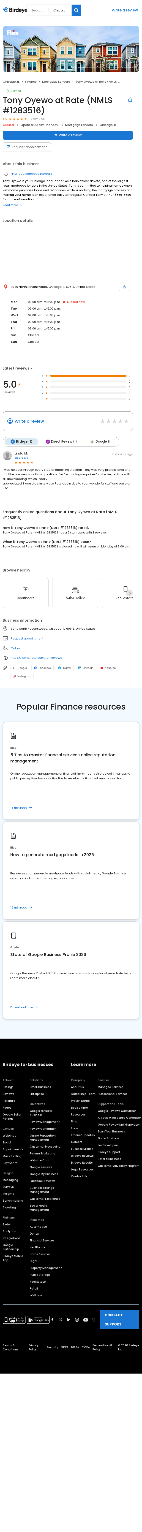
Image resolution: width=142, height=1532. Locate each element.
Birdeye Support (109, 1152)
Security (52, 1347)
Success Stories (82, 1149)
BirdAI (7, 1224)
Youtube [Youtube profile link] (108, 668)
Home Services (40, 1254)
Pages (7, 1108)
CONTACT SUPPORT (114, 1320)
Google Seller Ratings (12, 1117)
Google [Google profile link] (20, 668)
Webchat (9, 1135)
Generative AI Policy (102, 1347)
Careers (76, 1142)
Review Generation (43, 1129)
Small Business (40, 1087)
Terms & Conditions (11, 1347)
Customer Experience (45, 1199)
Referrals (9, 1101)
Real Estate (38, 1282)
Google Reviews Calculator (117, 1111)
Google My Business (44, 1174)
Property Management (46, 1268)
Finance (31, 81)
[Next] (129, 593)
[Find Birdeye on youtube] (85, 1319)
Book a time (79, 1108)
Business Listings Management (42, 1190)
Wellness (36, 1295)
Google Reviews (41, 1167)
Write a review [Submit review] (68, 135)
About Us (77, 1087)
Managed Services (110, 1087)
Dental (34, 1233)
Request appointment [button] (27, 638)
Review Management (45, 1122)
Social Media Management (39, 1208)
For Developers (108, 1145)
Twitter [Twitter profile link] (64, 668)
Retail (34, 1288)
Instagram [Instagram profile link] (22, 676)
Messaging (10, 1180)
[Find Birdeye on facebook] (52, 1319)
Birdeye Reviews (82, 1156)
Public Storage (40, 1275)
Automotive (38, 1227)
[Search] (76, 10)
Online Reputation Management (43, 1138)
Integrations (11, 1238)
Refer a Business (109, 1159)
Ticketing (9, 1207)
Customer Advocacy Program (118, 1166)
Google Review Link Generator (119, 1125)
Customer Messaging (45, 1146)
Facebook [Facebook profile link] (42, 668)
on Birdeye (21, 458)
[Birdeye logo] (16, 10)
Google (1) (101, 441)
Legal (33, 1261)
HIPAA (75, 1347)
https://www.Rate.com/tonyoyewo (36, 658)
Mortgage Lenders (56, 81)
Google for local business (41, 1113)
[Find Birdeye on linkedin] (69, 1319)
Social (7, 1142)
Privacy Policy (33, 1347)
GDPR (64, 1347)
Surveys (8, 1187)
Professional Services (113, 1094)
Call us (16, 648)
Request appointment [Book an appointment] (27, 147)
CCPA (86, 1347)
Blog (74, 1121)
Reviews (8, 1094)
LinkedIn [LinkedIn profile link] (85, 668)
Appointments (13, 1149)
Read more (12, 205)
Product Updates (83, 1135)
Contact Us (79, 1176)
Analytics (9, 1231)
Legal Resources (82, 1169)
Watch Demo (80, 1101)
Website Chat (40, 1160)
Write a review (125, 10)
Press (75, 1128)
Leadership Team (83, 1094)
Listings (8, 1087)
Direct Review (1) (61, 441)
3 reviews (37, 119)
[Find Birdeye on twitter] (60, 1319)
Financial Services (42, 1240)
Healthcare (37, 1247)
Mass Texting (12, 1156)
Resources (78, 1114)
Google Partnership (11, 1247)
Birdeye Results (82, 1163)
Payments (10, 1163)
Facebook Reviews (42, 1181)
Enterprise (37, 1094)
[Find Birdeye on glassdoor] (94, 1319)
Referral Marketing (42, 1153)
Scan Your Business (111, 1131)
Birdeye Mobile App (13, 1258)
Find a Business (109, 1138)
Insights (8, 1194)
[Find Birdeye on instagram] (77, 1319)
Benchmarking (13, 1201)
